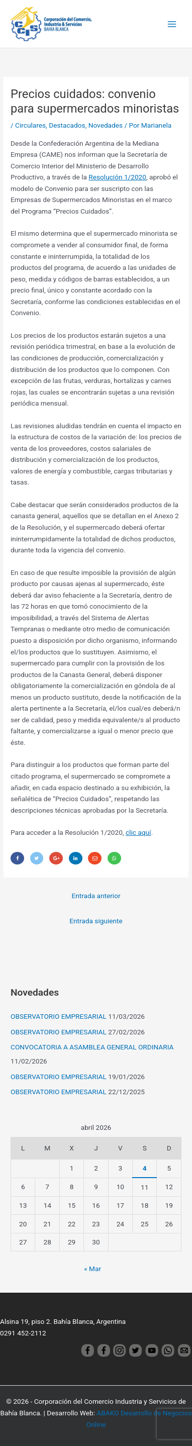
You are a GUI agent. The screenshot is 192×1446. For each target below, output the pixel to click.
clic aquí (138, 832)
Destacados (67, 125)
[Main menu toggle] (172, 24)
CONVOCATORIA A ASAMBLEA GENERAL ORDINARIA (92, 1047)
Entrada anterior (95, 896)
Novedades (105, 125)
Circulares (30, 125)
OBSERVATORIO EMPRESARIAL (59, 1016)
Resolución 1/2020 (117, 177)
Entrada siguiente (96, 921)
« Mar (92, 1269)
